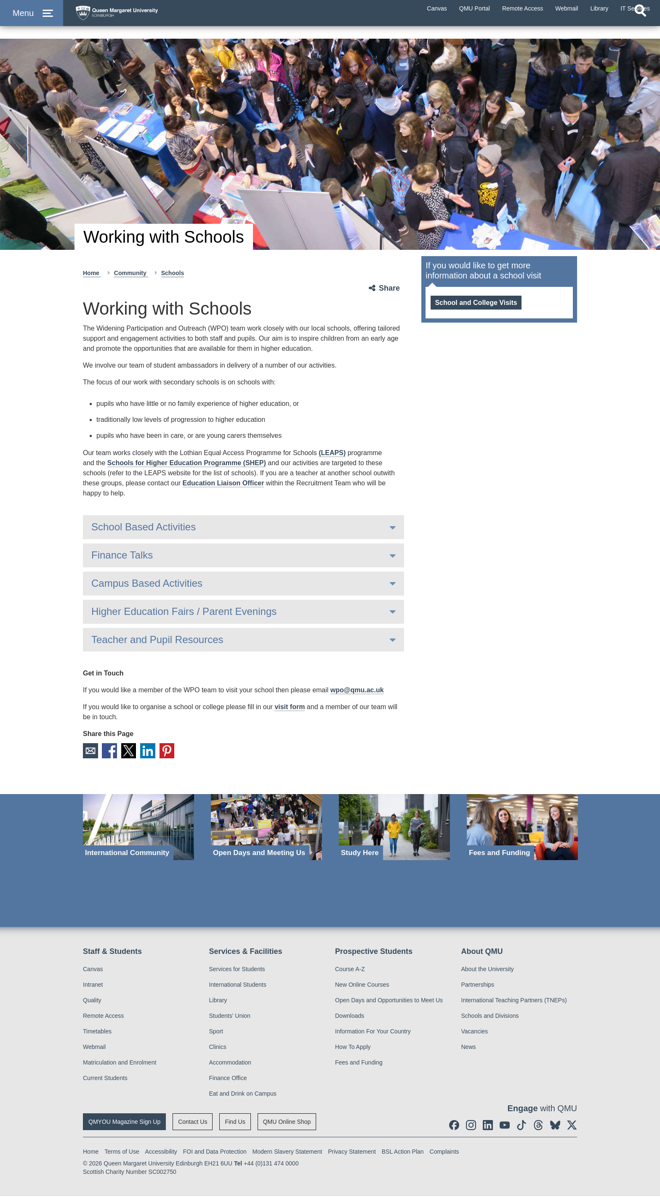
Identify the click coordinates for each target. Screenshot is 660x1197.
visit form (289, 706)
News (468, 1047)
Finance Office (228, 1078)
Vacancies (474, 1032)
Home (92, 273)
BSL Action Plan (403, 1152)
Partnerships (478, 985)
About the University (487, 970)
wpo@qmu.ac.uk (357, 690)
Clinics (217, 1047)
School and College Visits (476, 302)
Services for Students (237, 970)
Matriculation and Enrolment (119, 1063)
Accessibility (161, 1152)
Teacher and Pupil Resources (157, 639)
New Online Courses (362, 985)
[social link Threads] (538, 1126)
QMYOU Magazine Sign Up (124, 1122)
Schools (172, 273)
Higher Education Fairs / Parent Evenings (184, 611)
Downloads (349, 1016)
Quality (92, 1001)
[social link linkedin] (488, 1126)
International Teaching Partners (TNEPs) (514, 1001)
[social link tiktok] (521, 1126)
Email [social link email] (91, 751)
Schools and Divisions (490, 1016)
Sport (216, 1032)
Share (389, 288)
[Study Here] (394, 828)
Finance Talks (122, 555)
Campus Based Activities (146, 583)
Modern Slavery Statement (287, 1152)
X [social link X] (133, 751)
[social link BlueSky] (555, 1126)
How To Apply (353, 1047)
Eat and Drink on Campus (243, 1094)
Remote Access (103, 1016)
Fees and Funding (359, 1063)
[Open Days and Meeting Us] (266, 828)
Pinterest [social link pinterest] (175, 751)
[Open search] (640, 28)
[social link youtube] (505, 1126)
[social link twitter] (572, 1126)
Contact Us (192, 1122)
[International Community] (138, 828)
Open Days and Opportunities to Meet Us (389, 1001)
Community (131, 273)
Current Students (105, 1078)
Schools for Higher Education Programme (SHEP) (186, 462)
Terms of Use (121, 1152)
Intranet (93, 985)
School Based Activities (143, 526)
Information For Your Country (373, 1032)
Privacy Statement (352, 1152)
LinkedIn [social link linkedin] (154, 751)
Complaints (444, 1152)
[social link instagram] (471, 1126)
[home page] (152, 19)
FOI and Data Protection (215, 1152)
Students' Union (229, 1016)
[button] (31, 21)
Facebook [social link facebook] (112, 751)
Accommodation (230, 1063)
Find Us (235, 1122)
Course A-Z (350, 970)
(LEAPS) (332, 452)
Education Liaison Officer (223, 483)
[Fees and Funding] (522, 828)
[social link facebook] (454, 1126)
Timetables (97, 1032)
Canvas (93, 970)
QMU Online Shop (287, 1122)
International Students (237, 985)
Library (218, 1001)
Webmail (94, 1047)
